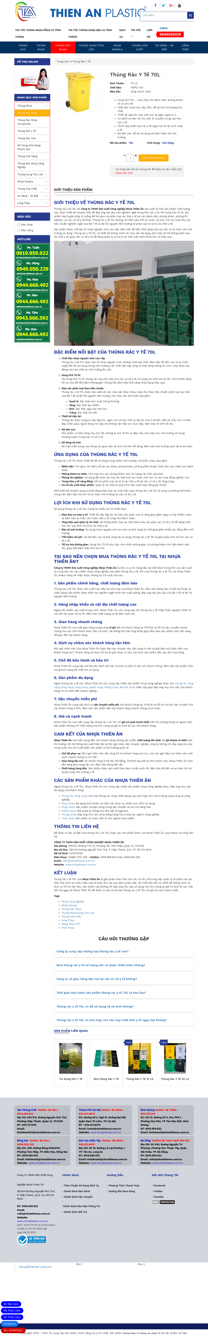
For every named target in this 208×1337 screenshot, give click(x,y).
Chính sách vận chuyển (78, 1196)
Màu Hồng (25, 230)
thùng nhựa (111, 687)
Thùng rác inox (27, 138)
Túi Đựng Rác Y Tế (70, 1079)
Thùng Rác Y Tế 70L (135, 74)
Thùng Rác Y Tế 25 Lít (175, 1079)
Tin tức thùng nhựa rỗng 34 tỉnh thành (38, 33)
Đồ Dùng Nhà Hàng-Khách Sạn (30, 147)
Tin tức (136, 32)
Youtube (159, 1196)
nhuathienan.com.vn (35, 1267)
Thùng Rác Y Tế (27, 131)
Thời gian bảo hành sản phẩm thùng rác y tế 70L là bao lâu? (101, 992)
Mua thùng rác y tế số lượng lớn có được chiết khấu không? (101, 965)
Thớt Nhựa (68, 927)
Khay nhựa (68, 803)
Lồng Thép (185, 47)
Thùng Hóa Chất (140, 47)
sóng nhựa (81, 687)
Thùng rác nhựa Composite (27, 122)
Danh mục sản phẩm (32, 97)
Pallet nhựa (68, 810)
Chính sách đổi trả (75, 1212)
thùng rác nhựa (148, 1333)
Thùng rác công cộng (74, 796)
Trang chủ (22, 47)
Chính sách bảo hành (77, 1191)
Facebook (9, 1323)
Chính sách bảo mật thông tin (81, 1206)
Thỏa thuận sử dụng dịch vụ (81, 1185)
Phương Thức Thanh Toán (124, 1185)
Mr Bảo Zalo (11, 1304)
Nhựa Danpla (117, 47)
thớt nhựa (129, 687)
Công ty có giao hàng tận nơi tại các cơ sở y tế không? (97, 979)
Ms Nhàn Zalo (12, 1310)
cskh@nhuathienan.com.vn (78, 860)
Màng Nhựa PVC (71, 924)
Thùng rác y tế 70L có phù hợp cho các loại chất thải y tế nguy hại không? (112, 1020)
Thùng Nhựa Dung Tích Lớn (78, 912)
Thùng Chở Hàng (27, 156)
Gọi (13, 1330)
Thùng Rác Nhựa (63, 47)
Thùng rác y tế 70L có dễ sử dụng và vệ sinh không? (95, 1006)
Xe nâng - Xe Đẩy (164, 47)
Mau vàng (24, 224)
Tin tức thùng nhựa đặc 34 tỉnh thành (90, 33)
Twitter (158, 1191)
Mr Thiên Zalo (12, 1317)
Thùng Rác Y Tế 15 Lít (139, 1079)
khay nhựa (67, 687)
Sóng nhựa (68, 807)
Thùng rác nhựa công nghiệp (31, 165)
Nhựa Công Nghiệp (73, 901)
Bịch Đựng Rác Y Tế (106, 1079)
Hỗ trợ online (27, 61)
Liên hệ (149, 33)
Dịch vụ (122, 33)
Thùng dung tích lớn (91, 47)
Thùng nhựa (41, 47)
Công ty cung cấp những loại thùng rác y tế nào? (93, 951)
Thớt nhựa (68, 818)
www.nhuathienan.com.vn (80, 864)
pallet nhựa (96, 687)
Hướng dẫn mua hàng (122, 1191)
